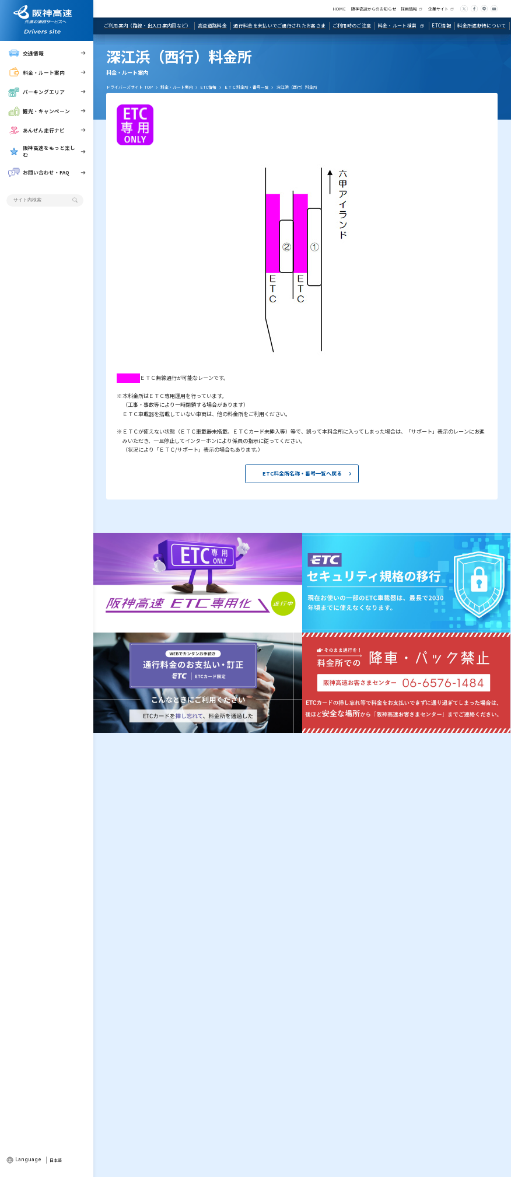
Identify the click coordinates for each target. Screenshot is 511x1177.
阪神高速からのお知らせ (373, 9)
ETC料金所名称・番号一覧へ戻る (302, 473)
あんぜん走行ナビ (36, 130)
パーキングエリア (36, 91)
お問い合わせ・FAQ (38, 172)
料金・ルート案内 (36, 72)
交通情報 (26, 52)
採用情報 (409, 9)
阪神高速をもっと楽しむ (41, 151)
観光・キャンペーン (39, 111)
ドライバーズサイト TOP (129, 87)
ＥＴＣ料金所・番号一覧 (246, 87)
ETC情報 (208, 87)
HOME (339, 9)
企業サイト (438, 9)
